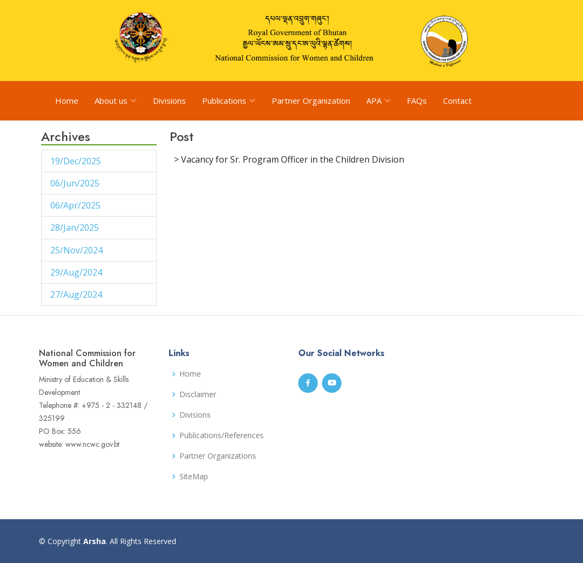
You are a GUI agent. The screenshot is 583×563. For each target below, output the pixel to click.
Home (66, 100)
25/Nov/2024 (77, 250)
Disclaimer (197, 394)
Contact (457, 100)
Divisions (169, 100)
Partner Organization (311, 100)
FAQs (417, 100)
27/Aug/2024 (77, 294)
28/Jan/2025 (75, 227)
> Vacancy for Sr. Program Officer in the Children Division (289, 159)
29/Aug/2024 (77, 272)
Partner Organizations (217, 456)
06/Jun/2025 (76, 183)
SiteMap (193, 476)
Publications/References (221, 435)
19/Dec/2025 (76, 161)
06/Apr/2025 (76, 205)
